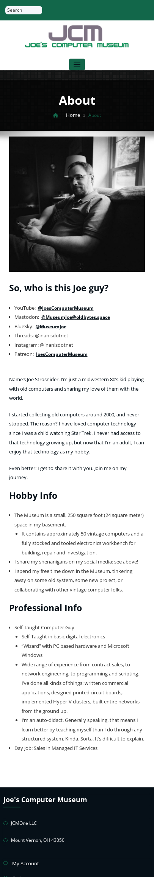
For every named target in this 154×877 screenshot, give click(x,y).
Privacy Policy (26, 822)
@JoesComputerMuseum (64, 305)
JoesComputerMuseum (60, 348)
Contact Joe (24, 850)
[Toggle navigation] (77, 64)
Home (73, 114)
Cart (16, 809)
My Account (24, 795)
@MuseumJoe (50, 322)
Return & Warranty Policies (40, 836)
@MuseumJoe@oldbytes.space (73, 314)
